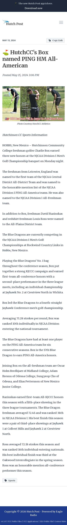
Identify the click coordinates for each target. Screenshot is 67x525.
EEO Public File (46, 521)
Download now (33, 8)
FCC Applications (31, 521)
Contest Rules (60, 521)
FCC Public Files (15, 521)
